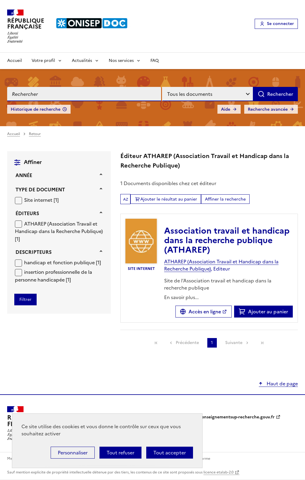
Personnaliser (73, 452)
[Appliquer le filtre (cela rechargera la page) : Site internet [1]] (41, 200)
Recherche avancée (268, 109)
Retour (35, 134)
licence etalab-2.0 (218, 472)
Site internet (39, 200)
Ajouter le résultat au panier (168, 199)
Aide (225, 109)
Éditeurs (27, 213)
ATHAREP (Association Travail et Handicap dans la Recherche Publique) (59, 227)
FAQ (154, 60)
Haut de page (281, 383)
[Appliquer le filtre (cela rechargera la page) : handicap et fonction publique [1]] (62, 262)
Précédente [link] (187, 343)
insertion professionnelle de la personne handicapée (53, 275)
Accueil (14, 60)
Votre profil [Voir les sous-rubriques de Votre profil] (43, 60)
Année (23, 175)
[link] (156, 343)
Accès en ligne (205, 311)
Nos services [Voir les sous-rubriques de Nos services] (121, 60)
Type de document (40, 189)
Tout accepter (169, 452)
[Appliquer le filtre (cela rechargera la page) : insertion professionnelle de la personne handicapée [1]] (53, 276)
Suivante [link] (233, 343)
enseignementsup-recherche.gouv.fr (238, 417)
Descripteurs (33, 252)
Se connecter (280, 24)
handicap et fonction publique (60, 262)
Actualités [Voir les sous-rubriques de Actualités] (82, 60)
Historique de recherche (35, 109)
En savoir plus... (181, 297)
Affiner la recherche (225, 199)
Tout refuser (120, 452)
